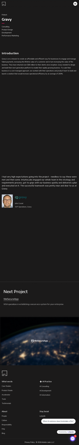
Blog (3, 433)
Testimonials (6, 403)
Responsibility (7, 425)
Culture (4, 420)
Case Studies (6, 386)
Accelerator (6, 395)
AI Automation (45, 395)
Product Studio (7, 390)
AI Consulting (44, 386)
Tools (4, 399)
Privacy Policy (30, 442)
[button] (75, 4)
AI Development (45, 391)
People (4, 416)
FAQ (3, 429)
